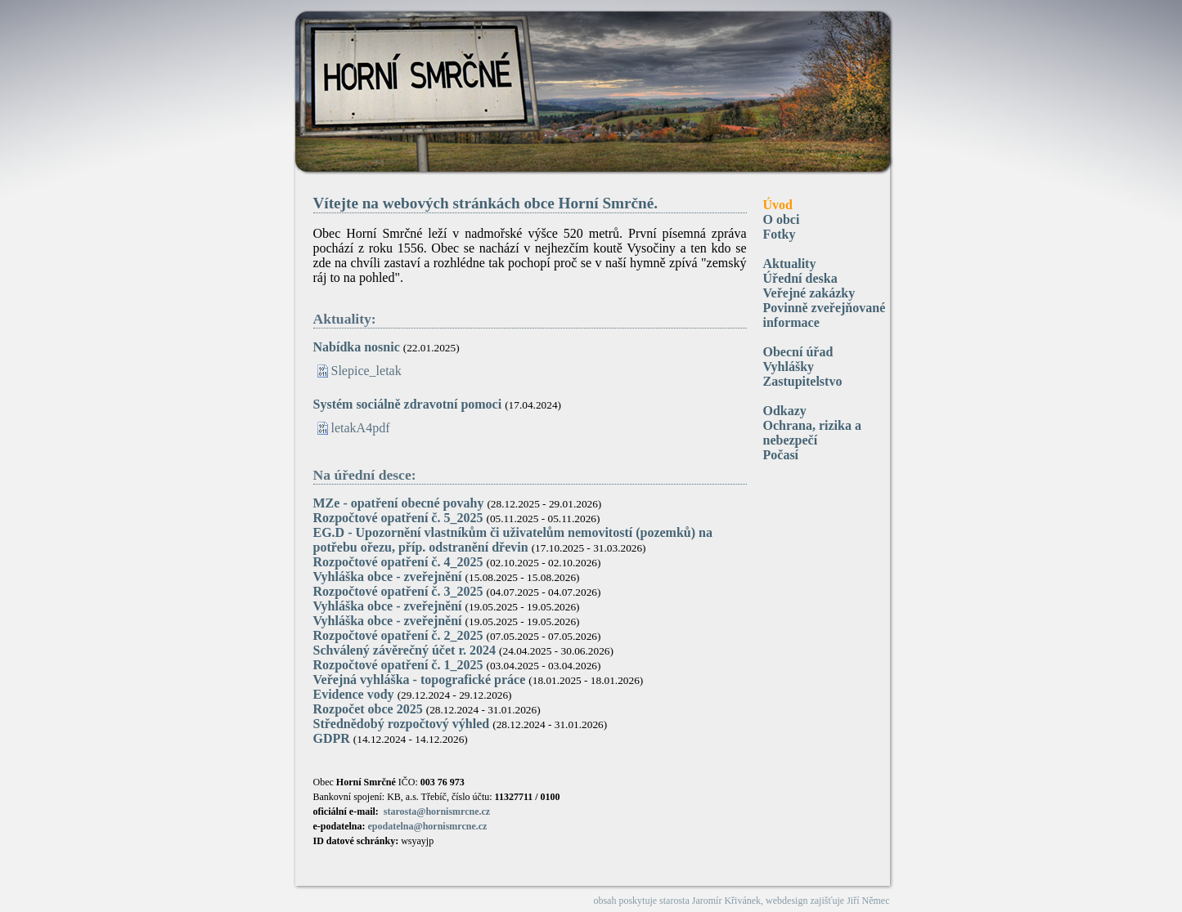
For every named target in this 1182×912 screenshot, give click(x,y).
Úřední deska (800, 278)
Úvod (778, 205)
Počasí (781, 455)
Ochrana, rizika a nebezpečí (812, 432)
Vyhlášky (789, 366)
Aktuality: (344, 319)
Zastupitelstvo (803, 381)
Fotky (779, 234)
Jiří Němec (868, 900)
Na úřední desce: (364, 475)
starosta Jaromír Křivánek (710, 900)
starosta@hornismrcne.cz (437, 811)
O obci (781, 219)
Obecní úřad (798, 352)
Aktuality (789, 263)
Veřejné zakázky (809, 293)
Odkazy (785, 411)
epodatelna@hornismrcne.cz (428, 826)
